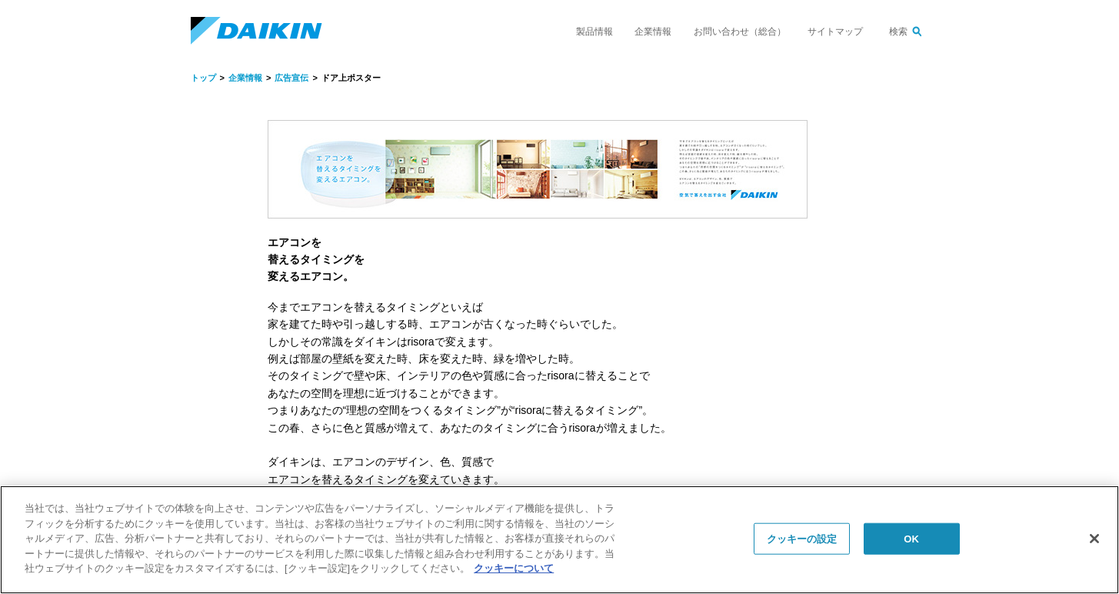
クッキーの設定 (802, 538)
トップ (203, 77)
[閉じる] (1094, 539)
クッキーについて (514, 568)
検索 (898, 31)
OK (911, 538)
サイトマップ (835, 31)
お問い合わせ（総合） (740, 31)
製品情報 (594, 31)
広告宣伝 (291, 77)
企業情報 (652, 31)
